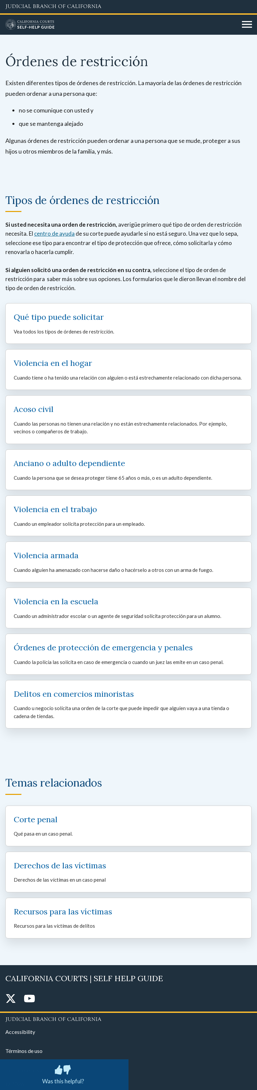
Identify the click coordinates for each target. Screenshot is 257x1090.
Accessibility (20, 1032)
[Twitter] (10, 999)
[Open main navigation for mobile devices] (247, 25)
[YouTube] (29, 999)
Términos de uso (23, 1051)
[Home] (121, 24)
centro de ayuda (54, 233)
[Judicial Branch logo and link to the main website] (128, 6)
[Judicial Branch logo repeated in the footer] (128, 1018)
